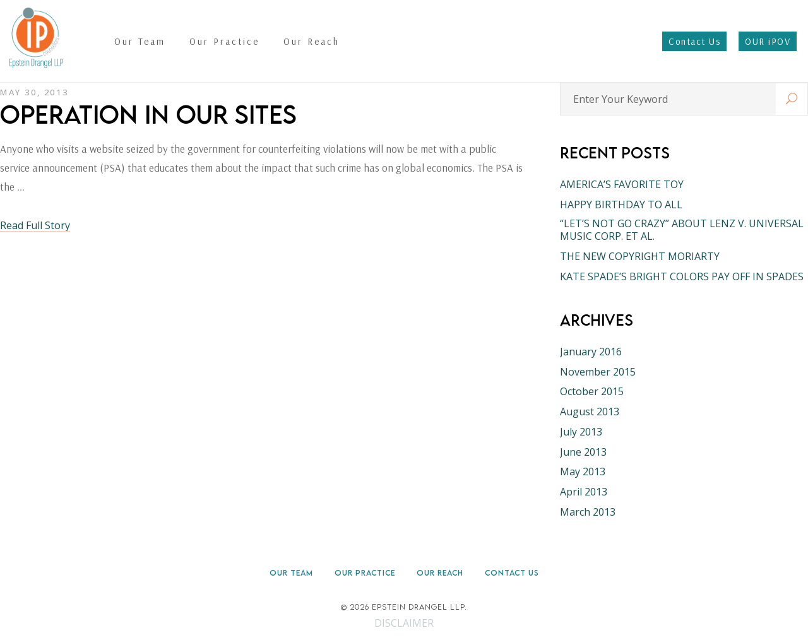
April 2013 (583, 491)
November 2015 (598, 371)
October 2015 (592, 391)
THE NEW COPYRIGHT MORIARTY (640, 256)
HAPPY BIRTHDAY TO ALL (621, 204)
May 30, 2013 (34, 92)
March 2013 (587, 512)
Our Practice (365, 573)
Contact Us (512, 573)
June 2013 (583, 452)
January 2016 (591, 351)
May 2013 (582, 471)
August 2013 (589, 411)
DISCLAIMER (404, 623)
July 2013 (581, 431)
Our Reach (440, 573)
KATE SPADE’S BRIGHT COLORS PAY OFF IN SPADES (682, 276)
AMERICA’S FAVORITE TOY (622, 184)
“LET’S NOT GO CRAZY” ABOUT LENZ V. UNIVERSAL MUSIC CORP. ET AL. (682, 229)
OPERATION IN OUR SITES (148, 114)
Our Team (291, 573)
